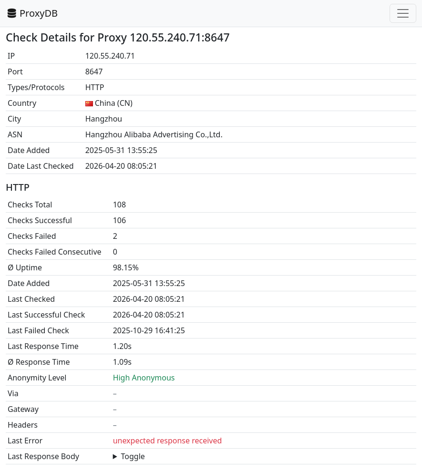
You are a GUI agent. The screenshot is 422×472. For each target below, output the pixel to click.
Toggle (133, 456)
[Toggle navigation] (403, 13)
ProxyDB (32, 13)
